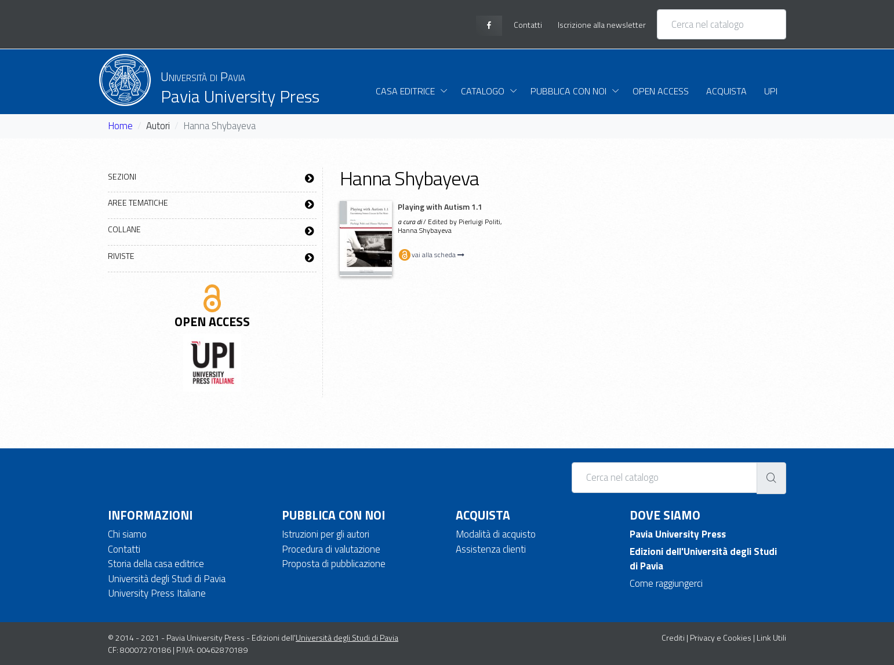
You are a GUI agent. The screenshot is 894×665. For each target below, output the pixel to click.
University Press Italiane (157, 593)
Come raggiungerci (666, 583)
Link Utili (771, 637)
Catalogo (482, 91)
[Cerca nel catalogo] (721, 24)
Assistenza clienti (491, 549)
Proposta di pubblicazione (334, 563)
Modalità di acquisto (496, 534)
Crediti (673, 637)
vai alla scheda (431, 254)
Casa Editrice (405, 91)
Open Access (661, 91)
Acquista (726, 91)
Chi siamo (127, 534)
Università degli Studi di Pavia (167, 578)
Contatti (124, 549)
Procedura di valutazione (331, 549)
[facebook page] (489, 25)
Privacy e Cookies (720, 637)
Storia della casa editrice (156, 563)
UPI (770, 91)
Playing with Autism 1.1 (440, 206)
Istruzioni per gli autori (325, 534)
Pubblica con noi (568, 91)
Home (120, 125)
